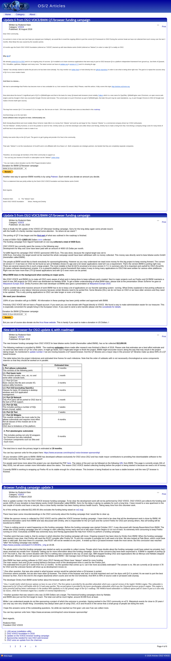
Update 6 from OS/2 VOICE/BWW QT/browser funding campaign (47, 20)
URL (121, 463)
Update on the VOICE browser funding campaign (28, 636)
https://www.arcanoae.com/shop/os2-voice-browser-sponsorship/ (72, 453)
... (30, 646)
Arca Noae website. (47, 322)
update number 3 (37, 352)
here (69, 463)
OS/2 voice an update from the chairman (24, 640)
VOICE (21, 27)
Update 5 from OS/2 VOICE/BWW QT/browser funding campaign (47, 215)
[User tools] (158, 220)
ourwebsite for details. (111, 307)
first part (41, 235)
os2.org (79, 510)
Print (164, 27)
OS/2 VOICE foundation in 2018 (21, 634)
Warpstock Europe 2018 (13, 284)
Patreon (54, 177)
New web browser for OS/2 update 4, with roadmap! (39, 330)
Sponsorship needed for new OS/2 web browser (27, 638)
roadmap (97, 109)
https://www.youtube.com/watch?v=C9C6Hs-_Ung (24, 545)
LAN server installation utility (19, 631)
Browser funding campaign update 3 (28, 487)
